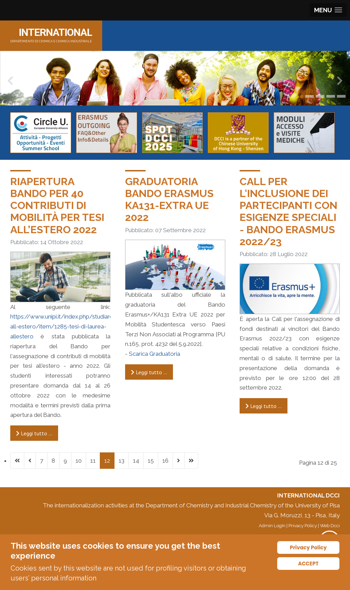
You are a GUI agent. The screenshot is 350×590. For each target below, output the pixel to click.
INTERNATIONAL (55, 32)
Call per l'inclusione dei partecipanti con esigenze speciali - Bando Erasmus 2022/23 (288, 211)
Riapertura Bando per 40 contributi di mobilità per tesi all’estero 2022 (57, 205)
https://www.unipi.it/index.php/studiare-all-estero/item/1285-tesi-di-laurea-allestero (63, 326)
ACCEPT (308, 563)
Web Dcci (330, 525)
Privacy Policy (302, 525)
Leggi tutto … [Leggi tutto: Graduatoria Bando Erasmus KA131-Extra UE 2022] (149, 372)
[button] (301, 96)
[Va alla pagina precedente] (30, 460)
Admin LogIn (272, 525)
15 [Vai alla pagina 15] (151, 460)
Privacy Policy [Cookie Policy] (308, 547)
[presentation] (10, 82)
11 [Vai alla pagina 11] (93, 460)
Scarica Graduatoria (154, 353)
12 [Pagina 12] (107, 460)
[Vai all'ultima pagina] (191, 460)
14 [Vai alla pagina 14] (136, 460)
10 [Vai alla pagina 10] (79, 460)
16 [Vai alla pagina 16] (165, 460)
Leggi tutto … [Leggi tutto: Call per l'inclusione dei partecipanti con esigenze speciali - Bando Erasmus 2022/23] (263, 406)
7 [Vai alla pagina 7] (41, 460)
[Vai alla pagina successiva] (179, 460)
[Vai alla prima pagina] (17, 460)
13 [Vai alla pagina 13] (121, 460)
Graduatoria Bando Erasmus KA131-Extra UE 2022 (169, 199)
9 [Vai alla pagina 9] (65, 460)
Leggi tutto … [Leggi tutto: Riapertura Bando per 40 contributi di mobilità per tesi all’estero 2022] (34, 433)
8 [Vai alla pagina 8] (53, 460)
